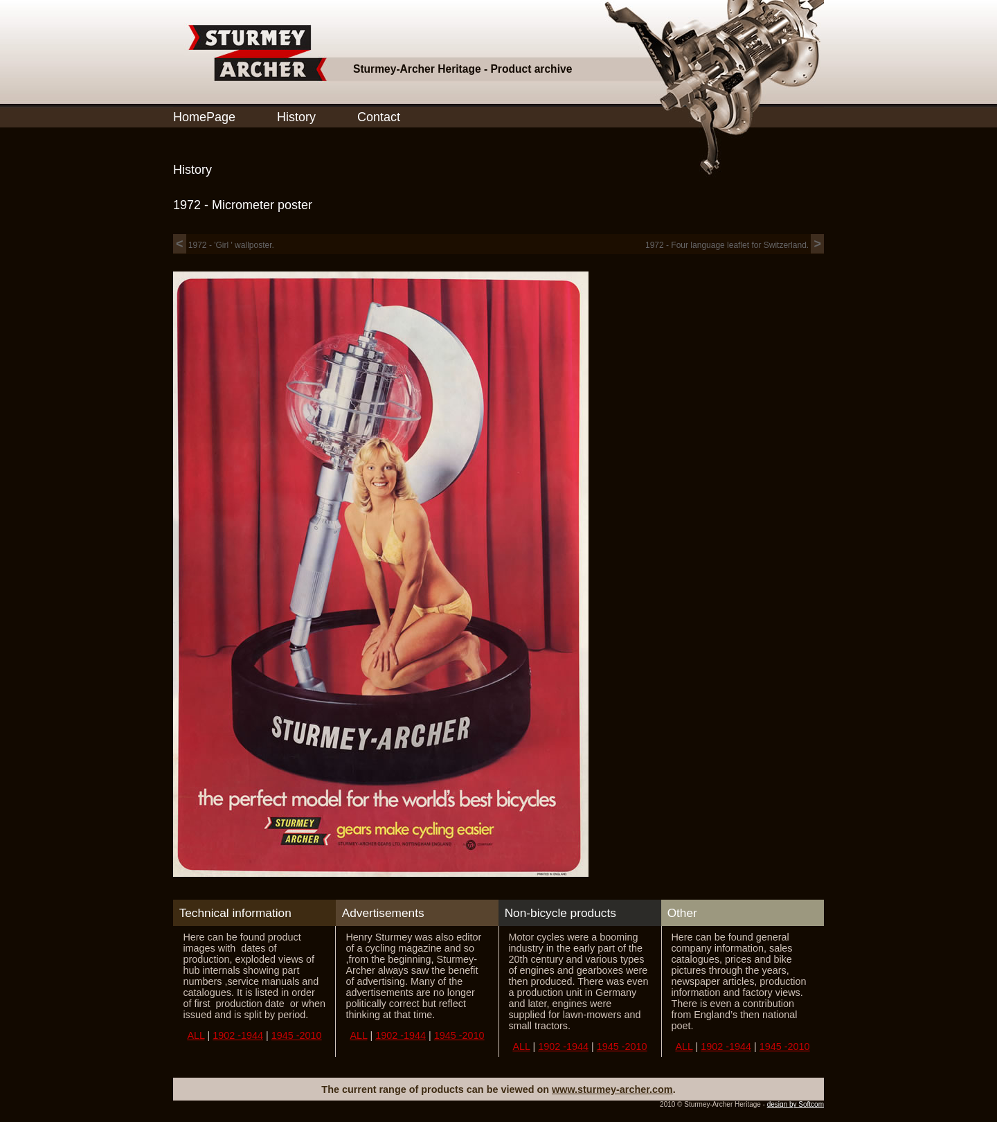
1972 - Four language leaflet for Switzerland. (734, 245)
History (296, 117)
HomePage (204, 117)
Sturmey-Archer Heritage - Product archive (462, 69)
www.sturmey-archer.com (612, 1089)
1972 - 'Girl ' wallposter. (223, 245)
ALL (195, 1035)
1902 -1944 (238, 1035)
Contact (378, 117)
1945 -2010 (296, 1035)
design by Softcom (795, 1104)
